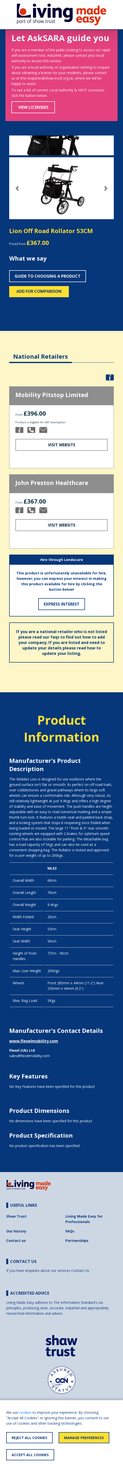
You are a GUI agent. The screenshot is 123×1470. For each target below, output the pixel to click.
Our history (16, 1231)
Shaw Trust (16, 1216)
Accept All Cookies (30, 1454)
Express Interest (62, 604)
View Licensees (33, 107)
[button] (17, 188)
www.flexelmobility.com (33, 1041)
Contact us (16, 1240)
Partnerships (76, 1240)
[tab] (40, 352)
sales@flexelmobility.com (29, 1055)
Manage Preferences (84, 1437)
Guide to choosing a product (48, 276)
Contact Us (80, 1270)
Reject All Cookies (29, 1437)
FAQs (69, 1231)
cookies (25, 1412)
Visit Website (61, 445)
